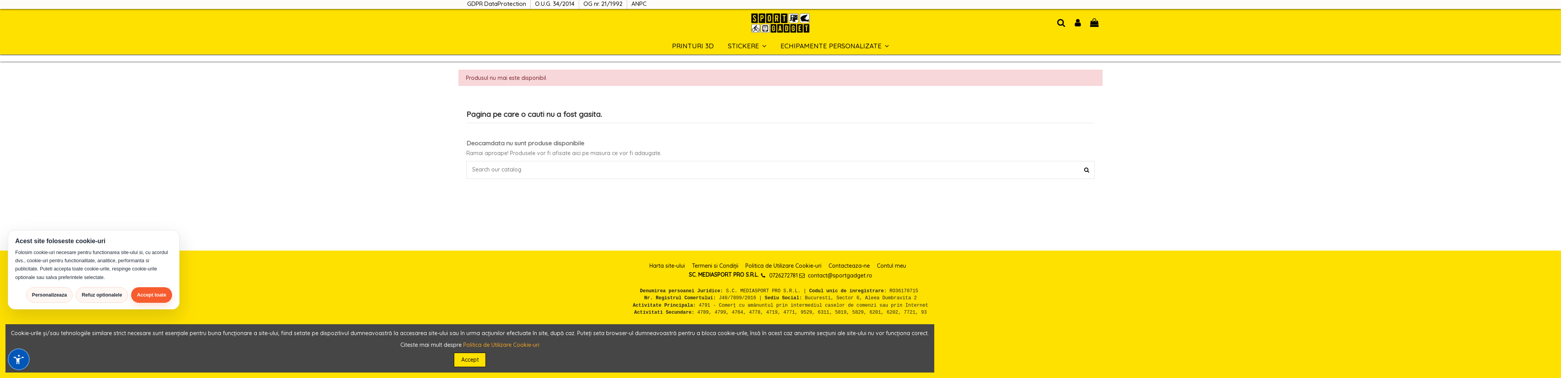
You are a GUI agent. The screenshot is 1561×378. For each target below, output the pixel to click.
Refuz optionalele (102, 295)
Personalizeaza (49, 295)
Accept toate (151, 295)
